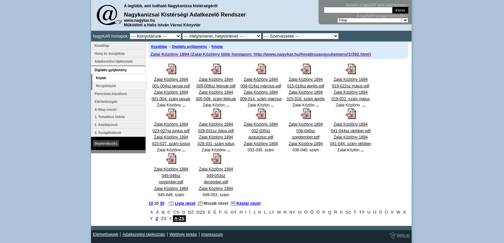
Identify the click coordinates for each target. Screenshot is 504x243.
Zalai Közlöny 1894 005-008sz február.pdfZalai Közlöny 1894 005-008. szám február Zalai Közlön (216, 92)
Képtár (217, 46)
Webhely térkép (183, 234)
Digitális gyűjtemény (189, 46)
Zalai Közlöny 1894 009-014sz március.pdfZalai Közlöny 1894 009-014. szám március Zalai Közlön (261, 92)
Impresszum (212, 234)
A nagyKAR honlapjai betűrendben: (382, 16)
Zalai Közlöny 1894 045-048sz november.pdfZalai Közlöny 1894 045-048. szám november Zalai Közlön (171, 188)
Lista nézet (185, 203)
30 (162, 203)
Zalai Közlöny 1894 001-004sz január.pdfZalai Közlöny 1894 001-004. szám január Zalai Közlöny (171, 92)
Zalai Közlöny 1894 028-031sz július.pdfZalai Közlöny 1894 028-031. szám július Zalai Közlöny (216, 137)
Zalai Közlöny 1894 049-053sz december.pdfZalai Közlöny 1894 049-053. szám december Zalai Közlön (216, 188)
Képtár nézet (249, 203)
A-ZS (179, 218)
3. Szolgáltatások (108, 133)
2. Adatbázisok (106, 125)
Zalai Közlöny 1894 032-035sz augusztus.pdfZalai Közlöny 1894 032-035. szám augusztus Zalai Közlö (261, 143)
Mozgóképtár (106, 86)
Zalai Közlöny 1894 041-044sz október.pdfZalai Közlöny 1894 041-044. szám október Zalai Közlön (350, 137)
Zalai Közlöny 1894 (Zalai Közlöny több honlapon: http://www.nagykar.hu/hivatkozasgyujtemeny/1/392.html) (261, 54)
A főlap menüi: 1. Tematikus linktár (110, 113)
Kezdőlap (159, 46)
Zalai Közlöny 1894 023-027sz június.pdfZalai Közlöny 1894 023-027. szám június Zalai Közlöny (171, 137)
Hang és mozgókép (110, 53)
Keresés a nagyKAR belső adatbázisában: (377, 5)
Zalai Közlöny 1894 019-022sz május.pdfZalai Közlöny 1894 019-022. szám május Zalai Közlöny (350, 92)
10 (151, 203)
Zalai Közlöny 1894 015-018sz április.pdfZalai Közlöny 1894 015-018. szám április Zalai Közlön (306, 92)
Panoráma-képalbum (111, 94)
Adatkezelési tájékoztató (114, 61)
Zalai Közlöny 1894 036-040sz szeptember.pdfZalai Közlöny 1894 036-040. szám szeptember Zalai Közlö (306, 143)
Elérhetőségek (106, 102)
